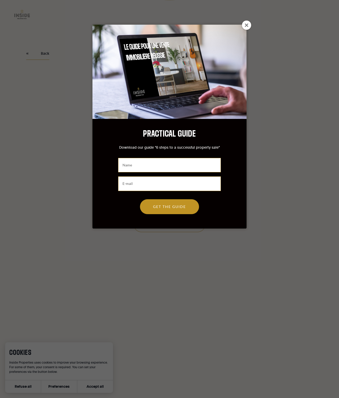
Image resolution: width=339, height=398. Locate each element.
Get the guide (169, 206)
